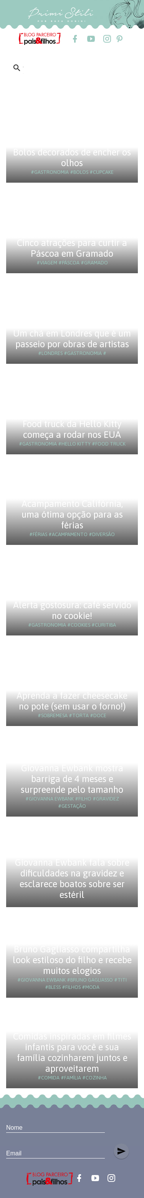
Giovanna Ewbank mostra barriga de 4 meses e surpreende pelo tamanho (72, 779)
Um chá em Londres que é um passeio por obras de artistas (72, 338)
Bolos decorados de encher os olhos (72, 157)
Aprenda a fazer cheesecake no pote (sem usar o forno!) (72, 700)
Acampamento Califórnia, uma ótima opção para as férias (72, 514)
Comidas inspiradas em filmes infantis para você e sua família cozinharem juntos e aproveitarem (72, 1052)
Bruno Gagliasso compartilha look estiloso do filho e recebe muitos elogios (72, 960)
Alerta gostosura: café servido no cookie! (72, 610)
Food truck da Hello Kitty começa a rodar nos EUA (72, 429)
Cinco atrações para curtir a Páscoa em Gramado (72, 248)
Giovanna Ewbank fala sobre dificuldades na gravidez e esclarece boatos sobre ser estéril (72, 878)
